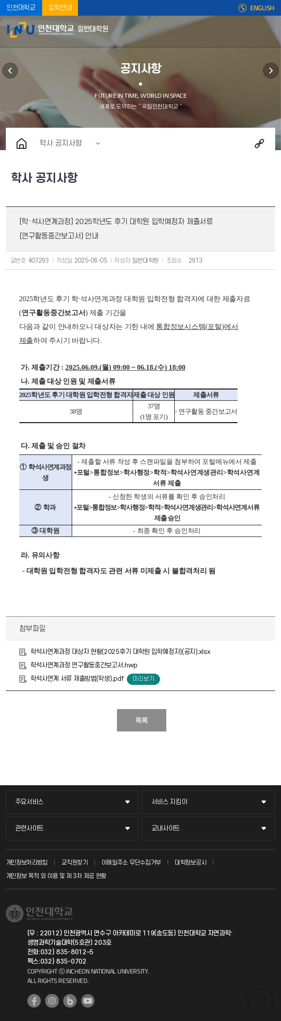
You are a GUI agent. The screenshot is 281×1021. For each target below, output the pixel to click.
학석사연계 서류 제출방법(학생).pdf (77, 679)
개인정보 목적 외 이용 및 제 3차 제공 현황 (56, 876)
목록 (141, 721)
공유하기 (259, 143)
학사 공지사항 (60, 143)
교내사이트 (165, 828)
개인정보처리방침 (27, 862)
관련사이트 (29, 828)
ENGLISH (262, 8)
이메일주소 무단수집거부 (131, 862)
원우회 (271, 70)
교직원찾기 (74, 862)
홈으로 (21, 143)
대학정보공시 (190, 862)
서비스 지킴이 (169, 802)
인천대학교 (21, 8)
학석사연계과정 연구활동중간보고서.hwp (84, 665)
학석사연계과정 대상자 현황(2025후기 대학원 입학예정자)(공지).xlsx (120, 652)
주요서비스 (29, 802)
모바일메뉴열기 (270, 31)
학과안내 (10, 70)
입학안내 (60, 8)
